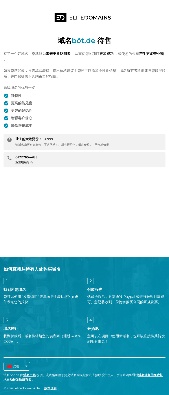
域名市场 (29, 375)
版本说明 (50, 388)
